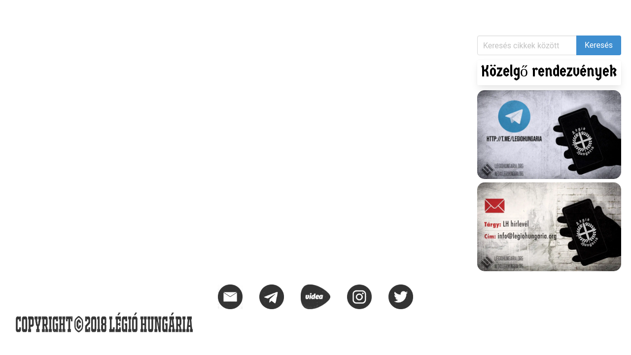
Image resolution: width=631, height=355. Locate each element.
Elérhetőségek (232, 12)
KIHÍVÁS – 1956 (130, 12)
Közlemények (65, 12)
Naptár (182, 12)
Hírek (20, 12)
